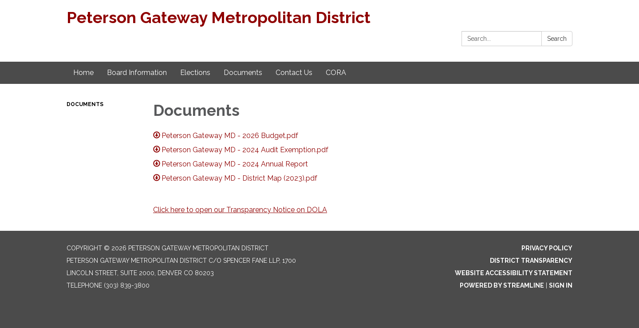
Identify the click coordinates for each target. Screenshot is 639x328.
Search (557, 38)
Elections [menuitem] (195, 72)
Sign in (560, 285)
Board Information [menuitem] (137, 72)
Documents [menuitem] (243, 72)
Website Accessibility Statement (513, 273)
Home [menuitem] (83, 72)
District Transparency (531, 260)
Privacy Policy (546, 248)
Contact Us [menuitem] (294, 72)
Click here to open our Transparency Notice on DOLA (240, 209)
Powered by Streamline (502, 285)
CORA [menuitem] (336, 72)
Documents (85, 104)
